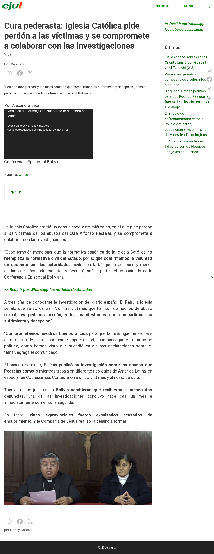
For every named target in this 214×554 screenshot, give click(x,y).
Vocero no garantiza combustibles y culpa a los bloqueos (185, 79)
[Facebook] (20, 73)
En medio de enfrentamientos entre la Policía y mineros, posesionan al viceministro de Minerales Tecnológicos (186, 124)
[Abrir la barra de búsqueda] (208, 6)
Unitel (24, 174)
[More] (209, 98)
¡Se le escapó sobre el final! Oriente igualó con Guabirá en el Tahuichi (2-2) (186, 62)
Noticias (167, 6)
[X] (30, 73)
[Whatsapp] (9, 73)
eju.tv (15, 192)
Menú (193, 6)
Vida (7, 54)
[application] (48, 134)
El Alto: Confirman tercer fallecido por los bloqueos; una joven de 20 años (185, 146)
